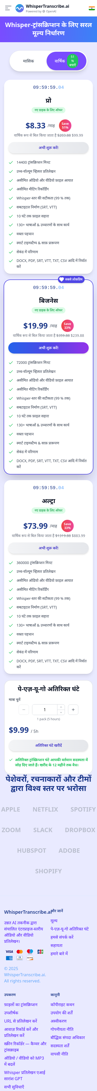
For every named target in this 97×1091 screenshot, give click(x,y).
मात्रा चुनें (14, 699)
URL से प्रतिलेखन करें (20, 1021)
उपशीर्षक (11, 1013)
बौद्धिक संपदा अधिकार (68, 1037)
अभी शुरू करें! (48, 147)
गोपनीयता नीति (62, 1029)
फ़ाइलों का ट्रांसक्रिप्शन (21, 1004)
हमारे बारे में (59, 953)
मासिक (28, 61)
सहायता (57, 945)
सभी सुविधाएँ (14, 1087)
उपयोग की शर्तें (62, 1013)
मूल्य (54, 920)
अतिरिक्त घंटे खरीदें (48, 745)
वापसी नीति (59, 1054)
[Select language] (92, 8)
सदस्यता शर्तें (60, 1046)
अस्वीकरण (59, 1021)
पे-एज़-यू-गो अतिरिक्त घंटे (70, 929)
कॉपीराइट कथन (62, 1004)
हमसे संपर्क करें (62, 937)
